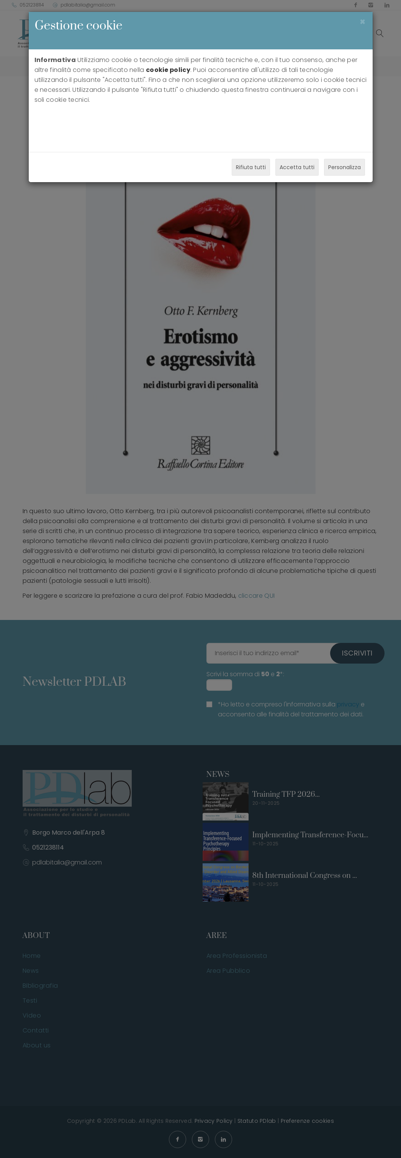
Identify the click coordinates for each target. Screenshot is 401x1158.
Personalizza (344, 167)
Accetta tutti (297, 167)
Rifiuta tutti (251, 167)
